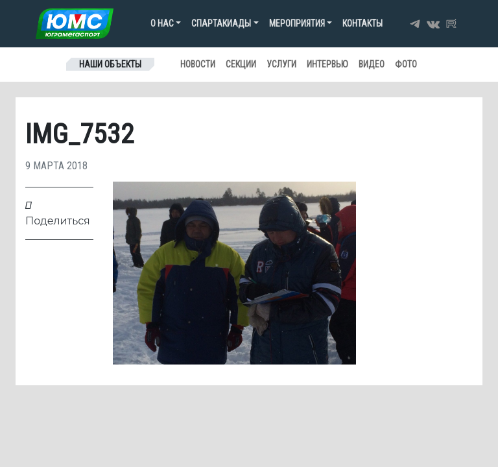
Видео (372, 64)
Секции (241, 64)
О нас (162, 23)
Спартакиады (221, 23)
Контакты (362, 23)
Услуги (281, 64)
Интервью (327, 64)
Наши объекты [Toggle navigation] (110, 64)
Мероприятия (297, 23)
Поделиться (57, 213)
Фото (406, 64)
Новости (197, 64)
